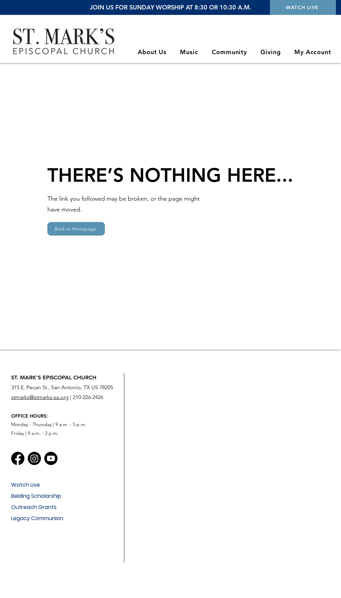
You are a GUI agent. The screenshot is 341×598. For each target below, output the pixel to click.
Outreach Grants (33, 507)
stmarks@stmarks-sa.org (40, 397)
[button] (152, 52)
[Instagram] (34, 458)
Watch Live (25, 485)
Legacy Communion (37, 518)
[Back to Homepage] (76, 229)
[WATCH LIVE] (303, 7)
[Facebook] (17, 458)
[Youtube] (51, 458)
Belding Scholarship (36, 496)
